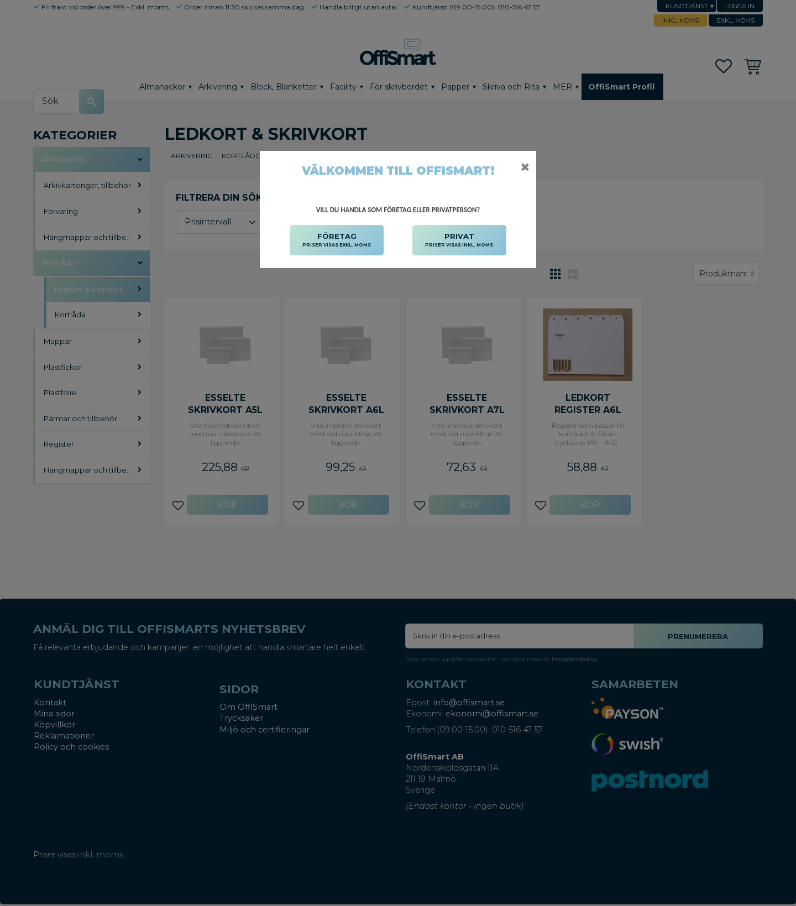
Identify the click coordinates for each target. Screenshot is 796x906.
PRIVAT (459, 240)
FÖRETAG (336, 240)
